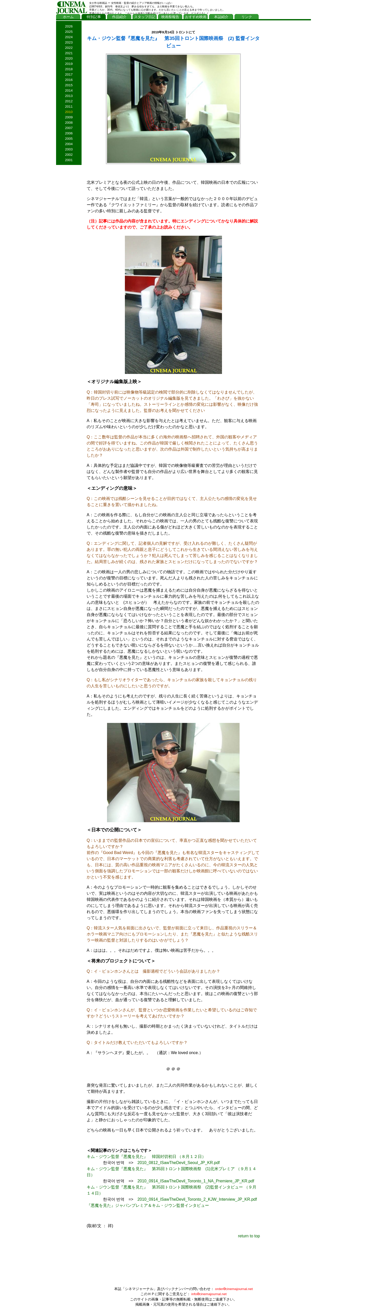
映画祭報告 (170, 17)
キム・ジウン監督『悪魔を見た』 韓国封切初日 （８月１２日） (146, 1156)
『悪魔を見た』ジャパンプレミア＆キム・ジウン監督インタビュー (148, 1205)
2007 (69, 128)
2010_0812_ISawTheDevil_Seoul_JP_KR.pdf (178, 1162)
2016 (69, 80)
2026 (69, 26)
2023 (69, 42)
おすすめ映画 (195, 17)
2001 (69, 160)
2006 (69, 133)
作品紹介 (119, 17)
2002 (69, 155)
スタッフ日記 (144, 17)
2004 (69, 144)
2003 (69, 149)
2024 (69, 37)
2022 (69, 48)
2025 (69, 32)
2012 (69, 101)
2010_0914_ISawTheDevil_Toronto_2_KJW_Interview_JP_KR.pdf (197, 1199)
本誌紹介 (221, 17)
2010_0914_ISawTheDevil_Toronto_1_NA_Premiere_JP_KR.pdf (195, 1181)
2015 (69, 85)
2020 (69, 58)
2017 (69, 74)
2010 (69, 112)
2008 (69, 122)
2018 (69, 69)
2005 (69, 139)
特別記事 (94, 17)
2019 (69, 64)
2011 (69, 106)
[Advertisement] (286, 98)
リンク (246, 17)
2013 (69, 96)
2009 (69, 117)
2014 (69, 90)
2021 (69, 53)
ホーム (68, 17)
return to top (249, 1236)
